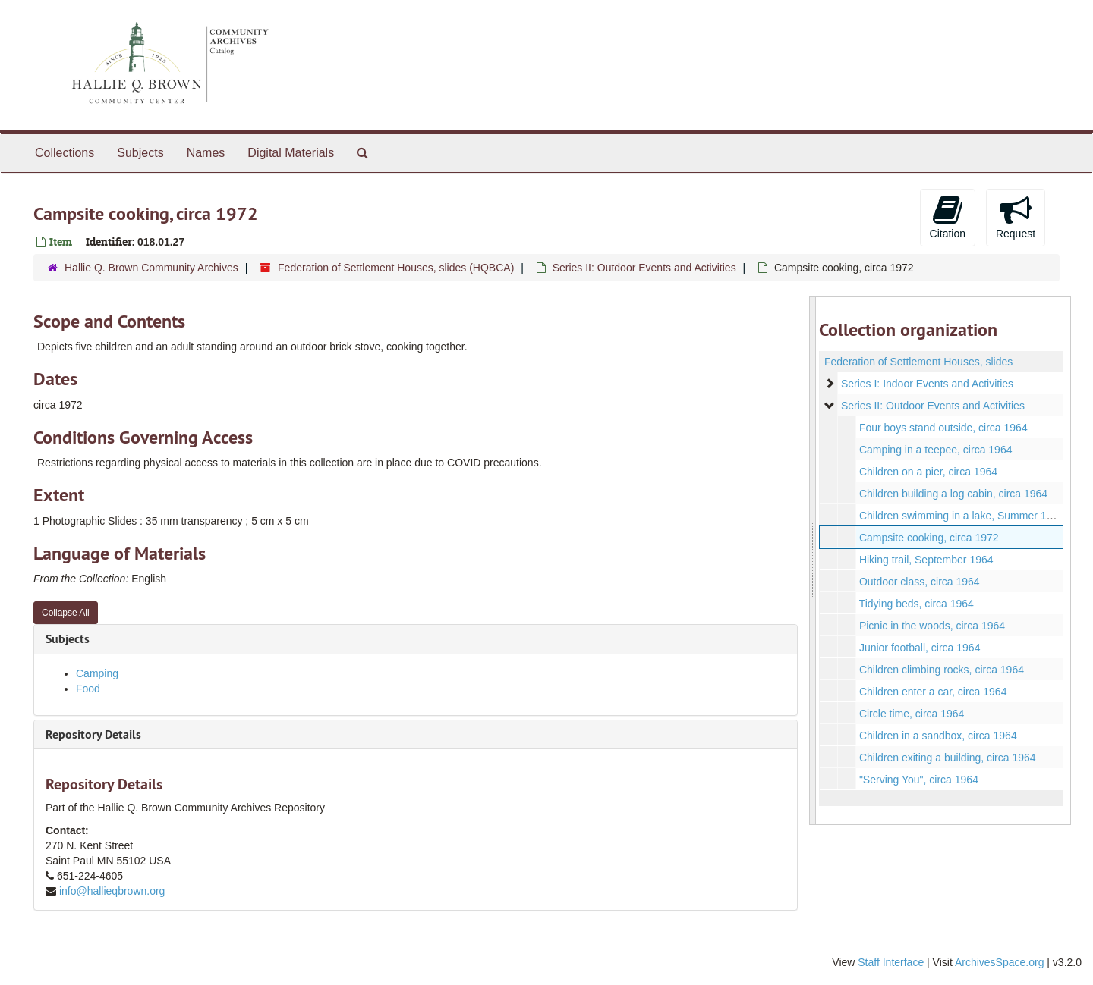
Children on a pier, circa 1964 (927, 472)
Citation (947, 217)
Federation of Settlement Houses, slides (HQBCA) (396, 268)
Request (1015, 217)
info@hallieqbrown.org (112, 891)
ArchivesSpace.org (999, 962)
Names (206, 152)
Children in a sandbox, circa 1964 (937, 735)
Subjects (140, 152)
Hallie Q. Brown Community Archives (151, 268)
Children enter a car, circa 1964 (932, 691)
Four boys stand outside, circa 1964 (942, 428)
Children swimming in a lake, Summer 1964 (960, 516)
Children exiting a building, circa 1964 (946, 757)
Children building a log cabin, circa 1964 (952, 494)
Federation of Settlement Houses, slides (918, 362)
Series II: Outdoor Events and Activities (644, 268)
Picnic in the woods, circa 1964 (931, 626)
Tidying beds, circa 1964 (915, 604)
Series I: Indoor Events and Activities (926, 384)
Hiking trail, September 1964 (925, 560)
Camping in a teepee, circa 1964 (935, 450)
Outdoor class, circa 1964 (918, 582)
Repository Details (93, 734)
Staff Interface (891, 962)
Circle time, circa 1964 (911, 713)
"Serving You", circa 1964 (918, 779)
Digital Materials (290, 152)
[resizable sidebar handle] (813, 560)
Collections (64, 152)
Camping (97, 673)
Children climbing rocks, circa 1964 (940, 669)
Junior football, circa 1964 (919, 648)
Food (88, 688)
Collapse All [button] (66, 612)
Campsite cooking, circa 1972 (928, 538)
